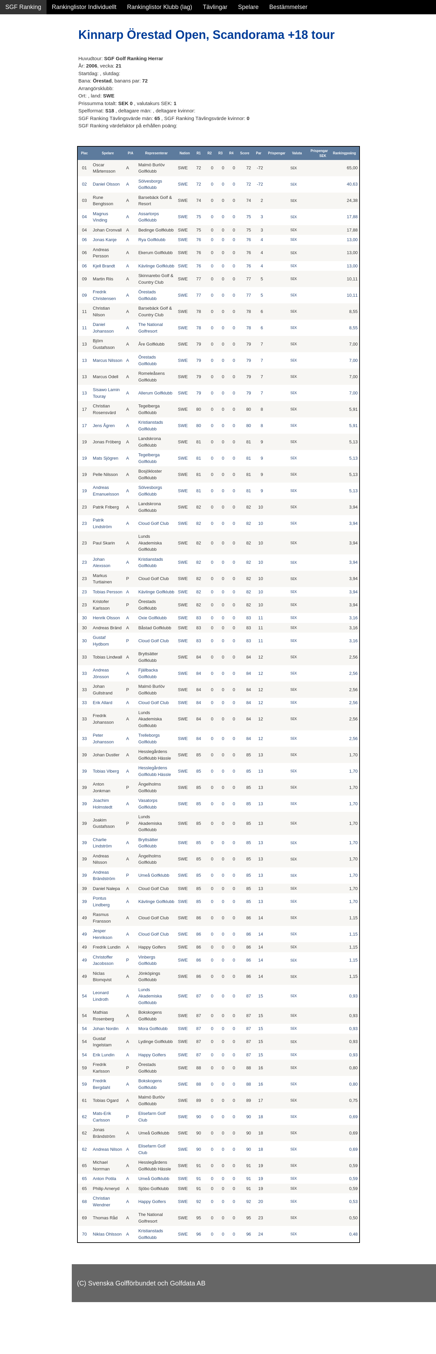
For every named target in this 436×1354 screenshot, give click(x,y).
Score (248, 153)
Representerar (163, 153)
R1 (202, 153)
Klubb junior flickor (29, 129)
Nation (188, 153)
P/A (139, 153)
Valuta (300, 153)
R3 (224, 153)
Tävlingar (215, 7)
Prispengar (280, 153)
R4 (235, 153)
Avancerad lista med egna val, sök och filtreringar (39, 180)
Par (262, 153)
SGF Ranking (23, 7)
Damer (14, 43)
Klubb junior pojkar (30, 143)
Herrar (13, 57)
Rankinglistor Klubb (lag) (159, 7)
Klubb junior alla (26, 114)
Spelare (248, 7)
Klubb (13, 100)
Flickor (14, 72)
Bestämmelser (288, 7)
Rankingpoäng (346, 153)
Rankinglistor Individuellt (84, 7)
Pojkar (13, 86)
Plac (95, 153)
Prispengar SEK (321, 153)
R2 (213, 153)
